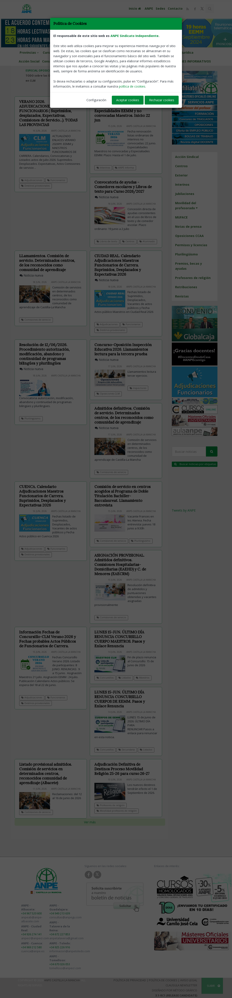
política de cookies (132, 86)
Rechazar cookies (161, 100)
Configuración (96, 100)
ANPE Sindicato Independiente (134, 36)
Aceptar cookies (127, 100)
